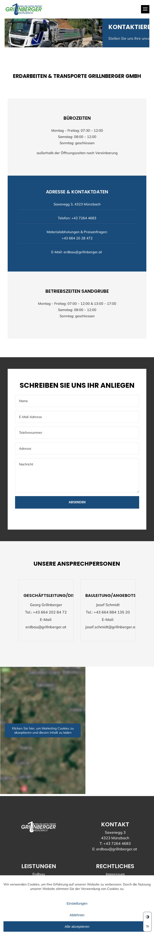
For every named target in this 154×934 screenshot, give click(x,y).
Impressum (115, 874)
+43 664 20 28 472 (77, 238)
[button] (147, 917)
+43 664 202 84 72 (50, 612)
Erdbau (38, 874)
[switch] (147, 926)
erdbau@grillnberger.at (83, 252)
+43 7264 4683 (83, 218)
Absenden (77, 502)
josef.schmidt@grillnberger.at (111, 627)
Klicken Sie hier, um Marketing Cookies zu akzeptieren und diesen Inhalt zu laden (43, 730)
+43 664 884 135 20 (112, 612)
